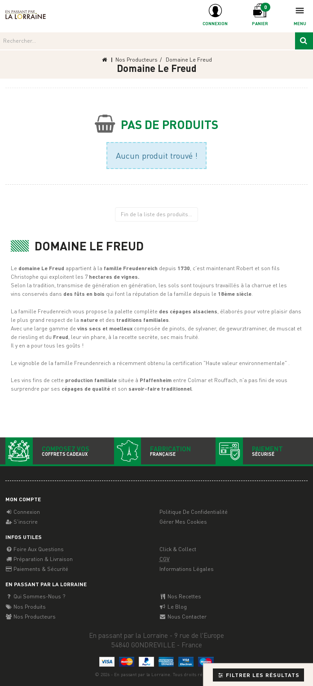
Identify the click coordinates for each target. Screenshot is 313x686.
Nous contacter (183, 616)
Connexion (22, 511)
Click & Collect (177, 549)
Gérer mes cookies (183, 521)
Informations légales (186, 569)
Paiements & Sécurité (36, 569)
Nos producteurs (30, 616)
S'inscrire (21, 521)
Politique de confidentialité (193, 511)
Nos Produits (25, 606)
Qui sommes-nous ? (35, 596)
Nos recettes (180, 596)
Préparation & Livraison (39, 559)
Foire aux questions (34, 549)
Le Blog (173, 606)
